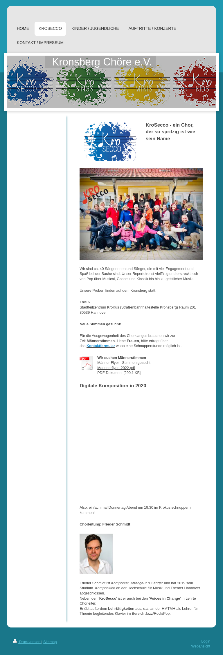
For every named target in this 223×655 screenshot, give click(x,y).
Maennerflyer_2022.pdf (116, 368)
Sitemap (50, 642)
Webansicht (200, 646)
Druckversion (27, 642)
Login (205, 641)
